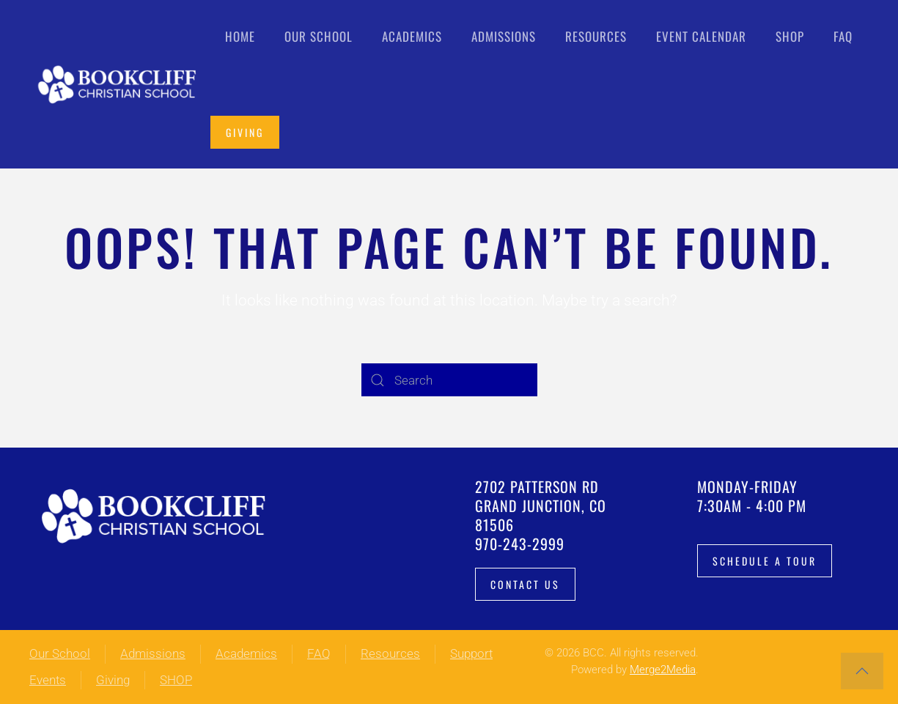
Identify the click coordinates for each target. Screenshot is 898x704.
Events (47, 679)
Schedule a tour (765, 560)
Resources (390, 653)
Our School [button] (318, 36)
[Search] (449, 379)
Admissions (152, 653)
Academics (246, 653)
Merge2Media (663, 669)
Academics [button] (412, 36)
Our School (59, 653)
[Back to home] (119, 84)
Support (471, 653)
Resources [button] (596, 36)
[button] (862, 671)
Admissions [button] (503, 36)
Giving (245, 132)
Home (240, 36)
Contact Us (525, 584)
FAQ (843, 36)
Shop (790, 36)
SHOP (176, 679)
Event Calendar (701, 36)
